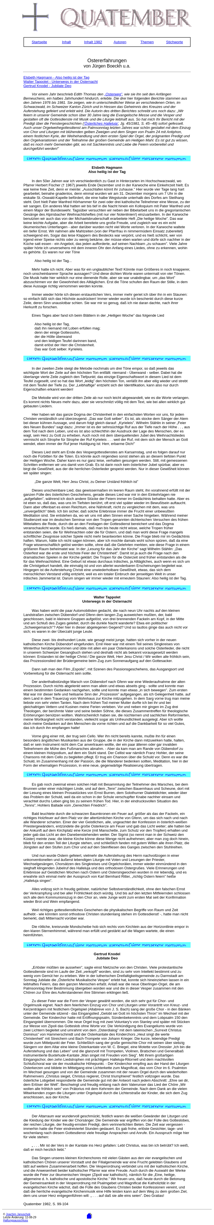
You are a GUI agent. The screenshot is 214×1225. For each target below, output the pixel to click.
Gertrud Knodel (107, 954)
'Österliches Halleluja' (101, 123)
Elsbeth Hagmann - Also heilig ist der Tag (56, 77)
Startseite (39, 42)
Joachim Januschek (18, 1214)
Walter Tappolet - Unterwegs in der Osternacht (60, 82)
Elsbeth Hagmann (107, 167)
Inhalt (66, 42)
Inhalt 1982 (93, 42)
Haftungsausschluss (15, 1220)
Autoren (120, 42)
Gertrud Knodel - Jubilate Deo (47, 86)
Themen (147, 42)
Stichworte (174, 42)
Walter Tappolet (107, 597)
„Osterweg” (113, 94)
